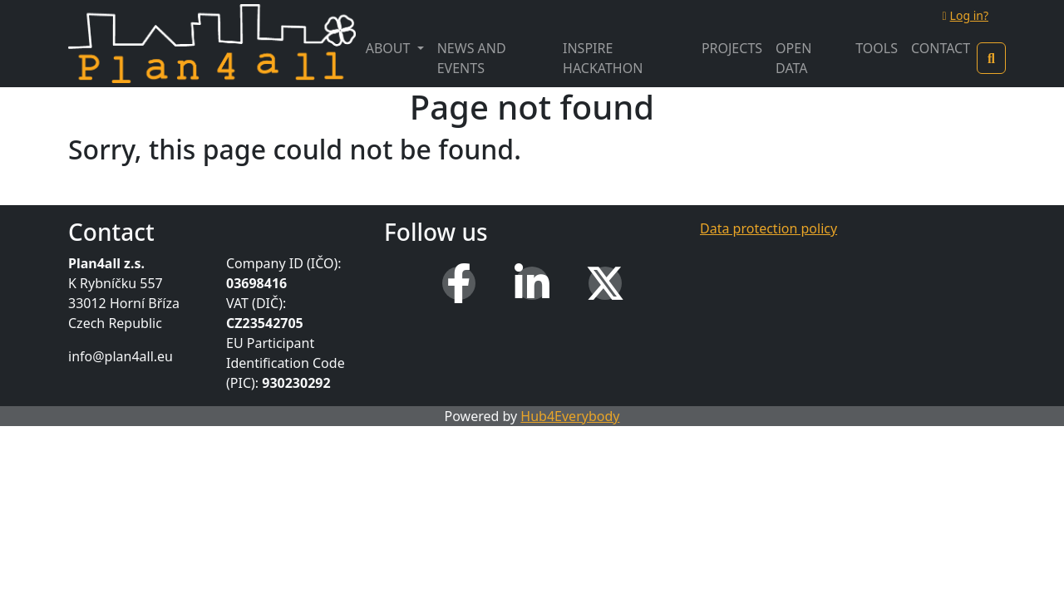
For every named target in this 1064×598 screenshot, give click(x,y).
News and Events (471, 58)
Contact (940, 48)
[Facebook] (458, 283)
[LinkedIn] (532, 283)
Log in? (965, 15)
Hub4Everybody (569, 416)
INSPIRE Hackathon (603, 58)
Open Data (793, 58)
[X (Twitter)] (605, 283)
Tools (876, 48)
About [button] (390, 48)
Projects (732, 48)
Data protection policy (768, 228)
